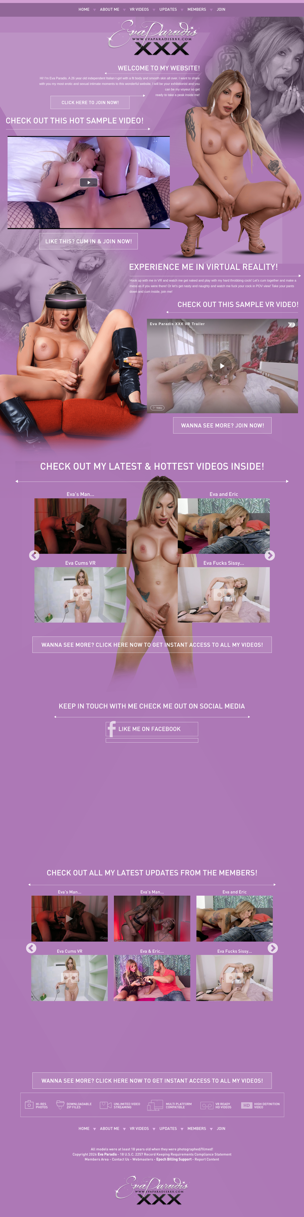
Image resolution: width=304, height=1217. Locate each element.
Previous (34, 556)
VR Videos (139, 10)
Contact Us (120, 1159)
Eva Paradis (107, 1154)
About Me (109, 10)
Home (84, 10)
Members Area (97, 1159)
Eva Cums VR (80, 563)
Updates (168, 10)
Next (270, 556)
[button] (89, 182)
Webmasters (142, 1159)
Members (196, 10)
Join (221, 10)
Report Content (207, 1159)
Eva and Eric (224, 494)
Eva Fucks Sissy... (223, 563)
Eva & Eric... (152, 952)
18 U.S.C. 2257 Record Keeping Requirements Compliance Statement (175, 1154)
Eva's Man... (80, 494)
